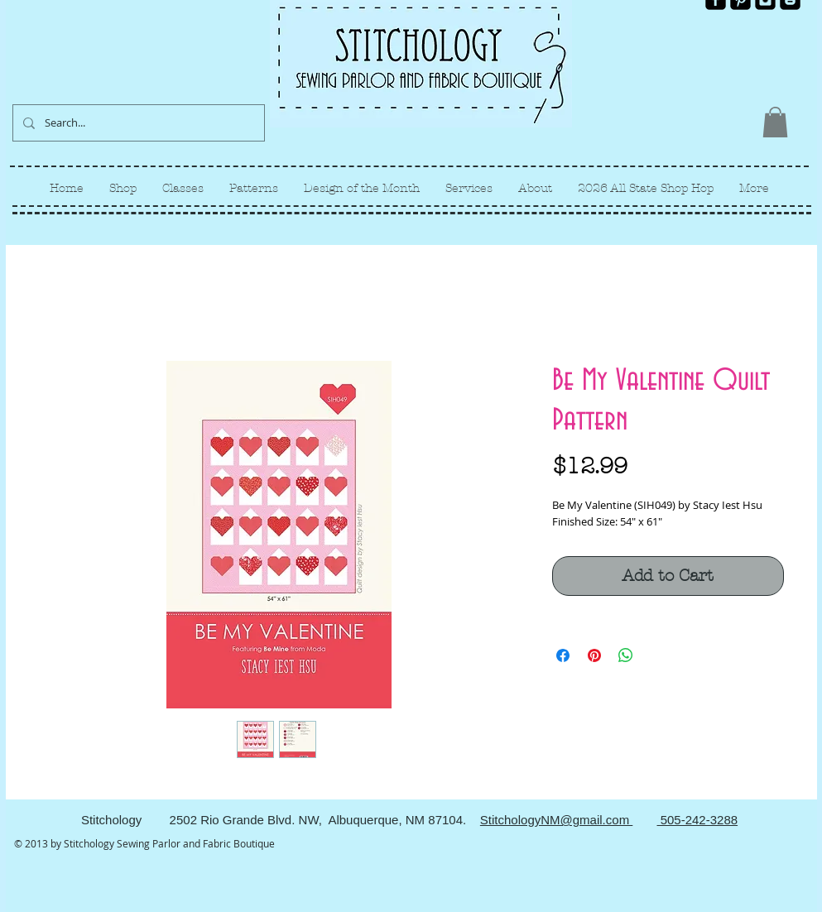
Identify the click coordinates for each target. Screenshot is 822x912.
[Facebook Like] (773, 23)
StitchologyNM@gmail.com (556, 820)
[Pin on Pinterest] (594, 655)
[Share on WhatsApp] (626, 655)
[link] (775, 122)
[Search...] (137, 123)
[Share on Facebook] (563, 655)
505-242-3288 (697, 820)
